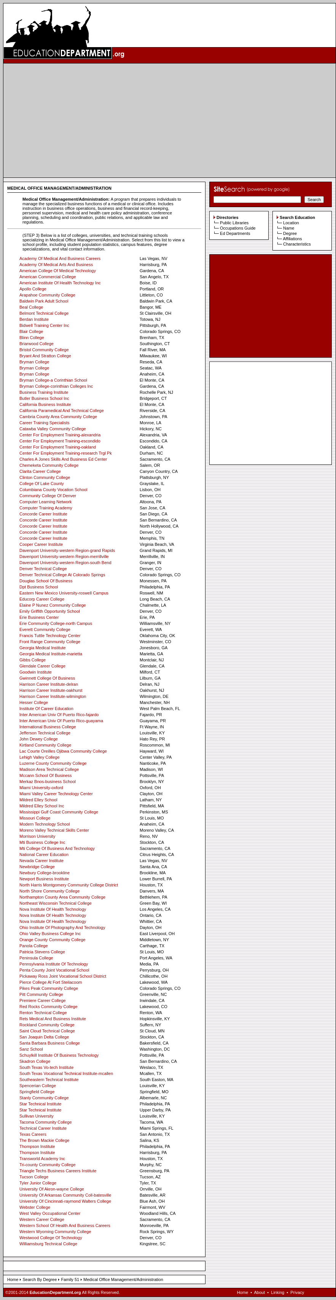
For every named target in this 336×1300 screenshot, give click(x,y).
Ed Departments (235, 233)
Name (288, 228)
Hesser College (33, 702)
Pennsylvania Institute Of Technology (53, 964)
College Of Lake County (41, 483)
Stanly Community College (44, 1097)
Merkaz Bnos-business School (47, 781)
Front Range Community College (49, 641)
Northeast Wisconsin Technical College (55, 903)
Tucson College (33, 1177)
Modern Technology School (44, 824)
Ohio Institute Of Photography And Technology (62, 927)
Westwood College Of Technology (50, 1237)
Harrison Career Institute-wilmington (52, 696)
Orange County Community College (52, 939)
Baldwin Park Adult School (43, 301)
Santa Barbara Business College (49, 1043)
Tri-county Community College (47, 1164)
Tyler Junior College (37, 1183)
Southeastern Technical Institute (49, 1079)
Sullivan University (36, 1116)
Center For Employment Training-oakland (57, 447)
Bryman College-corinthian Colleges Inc (56, 386)
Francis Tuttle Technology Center (50, 635)
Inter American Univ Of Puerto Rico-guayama (61, 720)
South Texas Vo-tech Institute (46, 1067)
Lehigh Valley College (39, 757)
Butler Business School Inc (44, 398)
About (259, 1292)
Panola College (33, 945)
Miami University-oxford (41, 787)
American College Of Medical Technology (57, 270)
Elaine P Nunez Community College (52, 605)
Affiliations (292, 238)
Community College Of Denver (47, 495)
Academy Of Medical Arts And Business (56, 264)
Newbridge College (37, 866)
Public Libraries (234, 222)
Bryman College (34, 362)
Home (12, 1279)
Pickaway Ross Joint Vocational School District (62, 976)
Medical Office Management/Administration (123, 1279)
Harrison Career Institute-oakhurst (51, 690)
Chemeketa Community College (48, 465)
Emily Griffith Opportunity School (49, 611)
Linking (277, 1292)
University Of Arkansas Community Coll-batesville (65, 1195)
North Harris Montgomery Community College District (68, 885)
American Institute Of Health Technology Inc (60, 283)
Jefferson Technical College (44, 733)
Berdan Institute (34, 319)
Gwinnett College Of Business (47, 678)
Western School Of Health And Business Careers (64, 1225)
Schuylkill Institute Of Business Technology (59, 1055)
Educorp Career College (41, 599)
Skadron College (34, 1061)
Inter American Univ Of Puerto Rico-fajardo (59, 714)
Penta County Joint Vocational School (54, 970)
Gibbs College (32, 660)
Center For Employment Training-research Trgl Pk (65, 453)
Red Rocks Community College (48, 1006)
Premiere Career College (42, 1000)
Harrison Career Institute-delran (48, 684)
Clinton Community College (44, 477)
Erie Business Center (39, 617)
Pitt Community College (41, 994)
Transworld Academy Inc (42, 1158)
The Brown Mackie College (44, 1140)
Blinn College (31, 337)
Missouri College (34, 818)
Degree (290, 233)
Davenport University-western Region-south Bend (65, 562)
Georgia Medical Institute (42, 647)
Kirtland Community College (45, 745)
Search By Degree (39, 1279)
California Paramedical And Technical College (61, 410)
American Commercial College (47, 276)
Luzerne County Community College (53, 763)
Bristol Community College (44, 349)
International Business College (47, 727)
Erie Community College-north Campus (55, 623)
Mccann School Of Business (45, 775)
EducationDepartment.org (55, 1292)
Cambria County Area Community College (58, 416)
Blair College (31, 331)
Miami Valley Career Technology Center (56, 793)
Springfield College (36, 1091)
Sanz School (31, 1049)
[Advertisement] (169, 120)
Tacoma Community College (45, 1122)
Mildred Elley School (38, 799)
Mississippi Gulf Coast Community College (58, 812)
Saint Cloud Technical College (47, 1031)
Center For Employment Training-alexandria (59, 435)
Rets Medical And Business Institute (52, 1018)
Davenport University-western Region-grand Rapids (67, 550)
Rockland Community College (47, 1025)
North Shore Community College (49, 891)
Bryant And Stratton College (45, 356)
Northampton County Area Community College (62, 897)
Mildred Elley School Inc (41, 806)
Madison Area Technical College (49, 769)
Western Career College (41, 1219)
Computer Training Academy (45, 508)
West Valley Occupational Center (49, 1213)
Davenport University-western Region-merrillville (64, 556)
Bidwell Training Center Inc (44, 325)
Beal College (31, 307)
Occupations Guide (238, 228)
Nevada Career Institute (41, 860)
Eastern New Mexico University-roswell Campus (63, 593)
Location (291, 222)
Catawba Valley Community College (52, 428)
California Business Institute (45, 404)
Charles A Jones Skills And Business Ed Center (63, 459)
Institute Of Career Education (46, 708)
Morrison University (37, 836)
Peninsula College (36, 958)
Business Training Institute (43, 392)
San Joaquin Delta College (44, 1037)
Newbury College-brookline (44, 872)
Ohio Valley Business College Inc (50, 933)
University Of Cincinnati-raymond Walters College (65, 1201)
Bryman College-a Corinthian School (53, 380)
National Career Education (43, 854)
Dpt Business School (38, 587)
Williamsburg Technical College (48, 1243)
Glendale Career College (42, 666)
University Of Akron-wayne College (51, 1189)
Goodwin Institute (35, 672)
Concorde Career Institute (43, 514)
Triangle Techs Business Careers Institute (57, 1170)
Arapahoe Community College (47, 295)
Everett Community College (44, 629)
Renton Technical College (43, 1012)
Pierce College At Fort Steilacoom (50, 982)
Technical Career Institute (43, 1128)
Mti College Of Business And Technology (57, 848)
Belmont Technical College (43, 313)
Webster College (34, 1207)
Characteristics (297, 244)
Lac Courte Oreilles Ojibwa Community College (63, 751)
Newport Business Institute (44, 879)
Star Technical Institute (40, 1104)
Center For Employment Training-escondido (59, 441)
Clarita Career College (40, 471)
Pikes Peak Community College (48, 988)
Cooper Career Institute (41, 544)
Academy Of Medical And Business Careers (59, 258)
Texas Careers (32, 1134)
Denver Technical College (43, 568)
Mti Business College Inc (42, 842)
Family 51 (70, 1279)
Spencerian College (37, 1085)
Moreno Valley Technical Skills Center (54, 830)
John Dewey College (38, 739)
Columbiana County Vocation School (53, 489)
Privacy (297, 1292)
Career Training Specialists (44, 422)
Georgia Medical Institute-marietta (50, 654)
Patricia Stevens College (42, 952)
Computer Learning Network (45, 501)
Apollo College (32, 289)
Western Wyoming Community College (55, 1231)
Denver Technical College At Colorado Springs (62, 574)
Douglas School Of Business (45, 581)
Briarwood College (36, 343)
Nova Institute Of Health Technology (52, 909)
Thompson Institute (37, 1146)
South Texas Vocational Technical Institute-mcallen (66, 1073)
